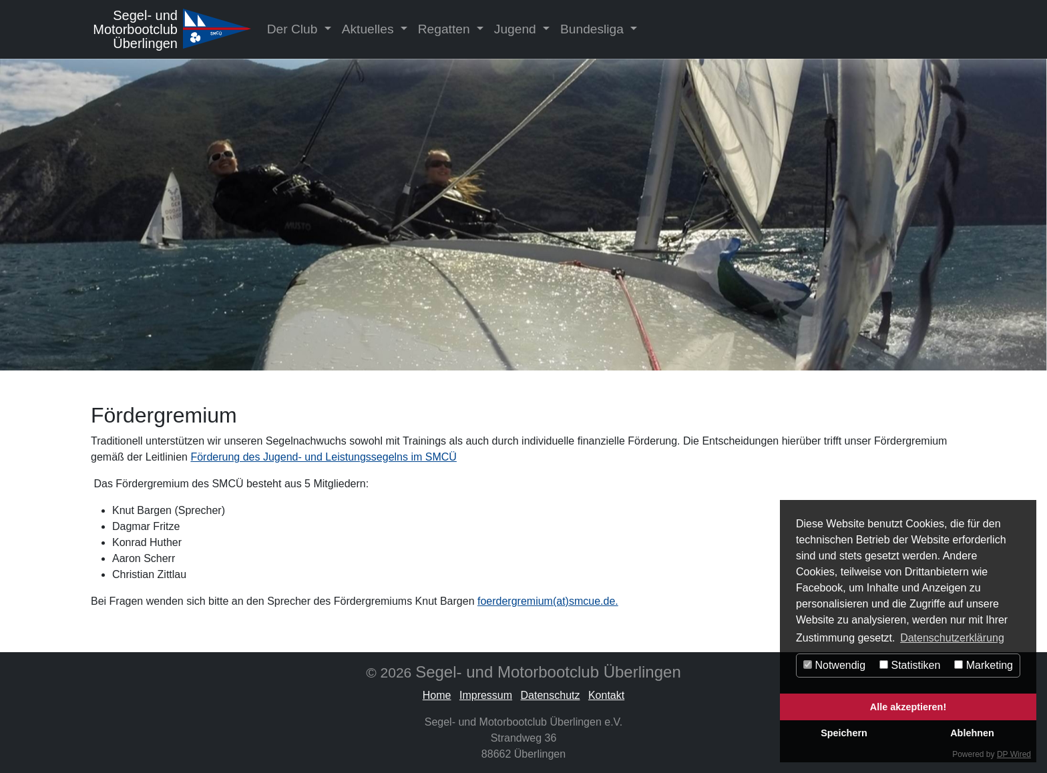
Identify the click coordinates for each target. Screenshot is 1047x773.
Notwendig (834, 665)
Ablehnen (972, 733)
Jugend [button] (517, 29)
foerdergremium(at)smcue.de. (547, 601)
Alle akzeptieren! (908, 707)
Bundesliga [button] (593, 29)
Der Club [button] (294, 29)
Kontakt (606, 695)
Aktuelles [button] (369, 29)
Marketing (983, 665)
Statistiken (909, 665)
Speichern (844, 733)
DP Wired (1014, 754)
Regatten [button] (445, 29)
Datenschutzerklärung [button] (952, 637)
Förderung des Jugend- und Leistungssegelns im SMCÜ (323, 457)
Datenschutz (550, 695)
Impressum (485, 695)
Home (437, 695)
